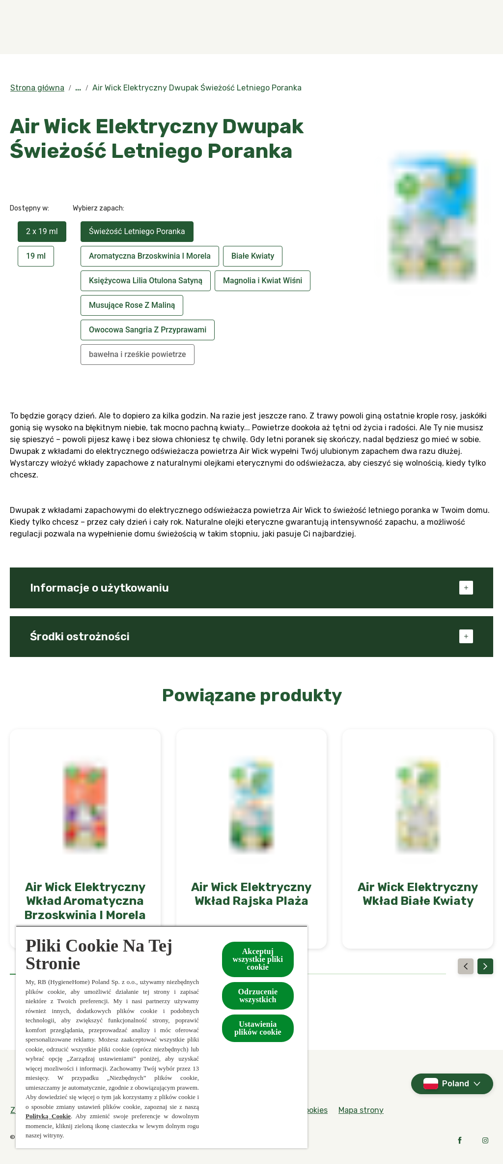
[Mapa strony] (361, 1110)
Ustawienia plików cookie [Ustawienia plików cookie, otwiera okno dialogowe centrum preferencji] (257, 1028)
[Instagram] (485, 1140)
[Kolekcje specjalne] (255, 27)
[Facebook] (460, 1140)
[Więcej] (446, 27)
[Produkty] (165, 27)
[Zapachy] (93, 27)
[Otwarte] (483, 27)
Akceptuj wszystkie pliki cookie (258, 959)
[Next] (485, 966)
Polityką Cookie (48, 1116)
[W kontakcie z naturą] (366, 27)
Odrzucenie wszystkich (258, 995)
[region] (161, 1036)
